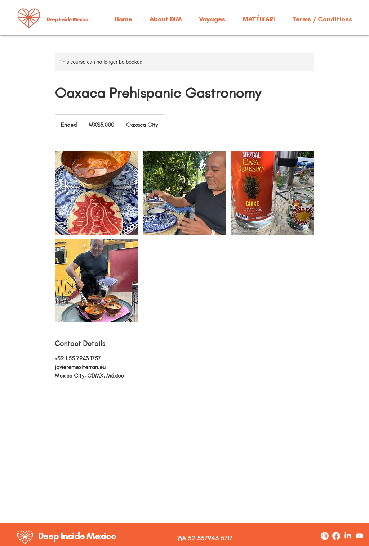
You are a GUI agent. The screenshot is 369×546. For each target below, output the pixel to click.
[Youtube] (359, 536)
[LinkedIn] (348, 536)
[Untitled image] (96, 193)
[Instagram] (325, 536)
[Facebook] (336, 536)
